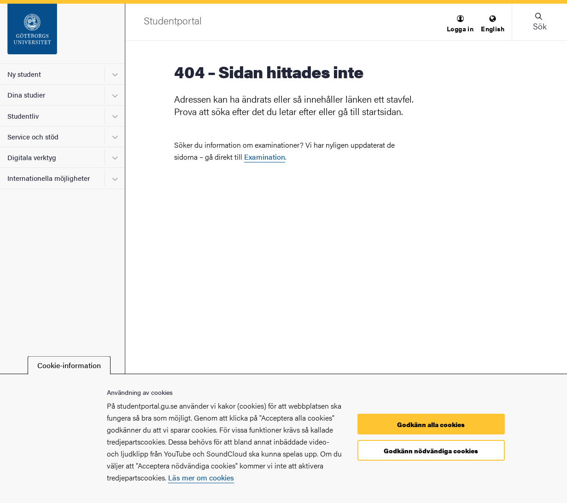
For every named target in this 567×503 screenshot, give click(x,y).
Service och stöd (32, 136)
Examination (264, 156)
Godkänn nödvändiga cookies (431, 450)
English (492, 24)
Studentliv (23, 116)
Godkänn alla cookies (431, 424)
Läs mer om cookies (201, 477)
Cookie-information (69, 365)
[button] (460, 24)
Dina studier (26, 94)
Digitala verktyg (31, 157)
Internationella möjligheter (48, 178)
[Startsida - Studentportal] (62, 34)
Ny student (24, 74)
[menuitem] (460, 24)
